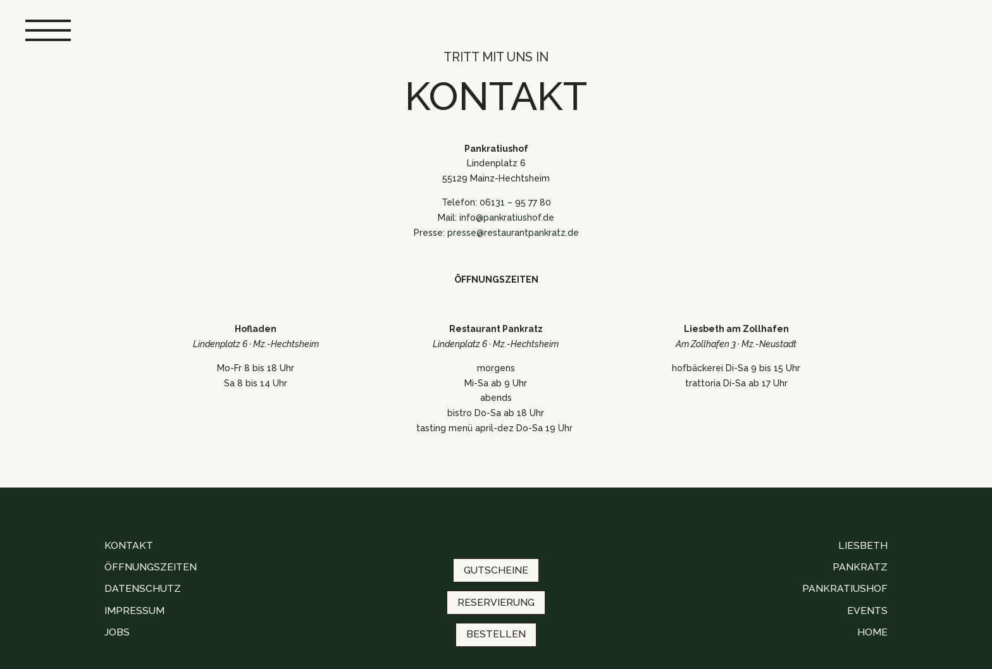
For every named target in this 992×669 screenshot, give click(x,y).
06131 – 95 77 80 (515, 202)
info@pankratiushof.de (506, 217)
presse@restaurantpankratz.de (513, 233)
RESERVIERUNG (496, 602)
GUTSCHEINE (496, 570)
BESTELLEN (496, 634)
